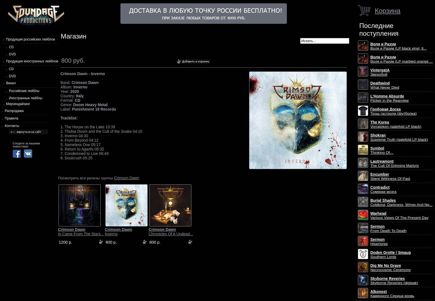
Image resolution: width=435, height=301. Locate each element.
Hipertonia (379, 242)
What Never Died (384, 85)
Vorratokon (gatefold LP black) (395, 124)
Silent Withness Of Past (390, 176)
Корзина (387, 10)
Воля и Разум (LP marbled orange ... (401, 59)
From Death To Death (388, 229)
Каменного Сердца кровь (392, 294)
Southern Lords (390, 255)
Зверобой (380, 72)
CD (11, 47)
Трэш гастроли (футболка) (393, 111)
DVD (12, 54)
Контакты (12, 126)
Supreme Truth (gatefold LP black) (399, 137)
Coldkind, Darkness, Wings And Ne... (401, 202)
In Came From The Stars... (81, 231)
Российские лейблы (24, 91)
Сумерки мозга (383, 189)
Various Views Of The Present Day (399, 215)
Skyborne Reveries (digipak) (394, 281)
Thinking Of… (382, 150)
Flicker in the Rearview (389, 98)
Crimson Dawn (126, 178)
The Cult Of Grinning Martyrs (394, 163)
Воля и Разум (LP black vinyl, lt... (398, 46)
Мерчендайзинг (18, 104)
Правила (11, 118)
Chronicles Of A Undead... (171, 231)
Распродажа (14, 111)
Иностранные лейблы (25, 98)
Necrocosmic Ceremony (390, 268)
